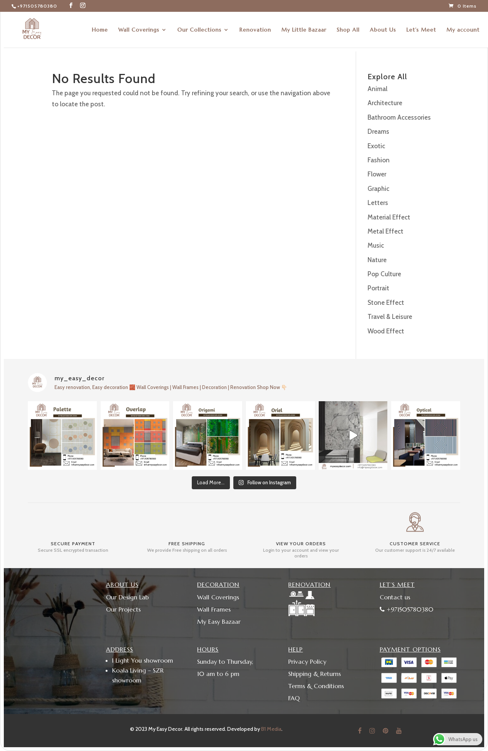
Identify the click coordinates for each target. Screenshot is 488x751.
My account (463, 30)
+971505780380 (37, 6)
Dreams (378, 131)
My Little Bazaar (303, 30)
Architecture (385, 103)
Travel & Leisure (390, 316)
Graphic (378, 188)
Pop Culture (384, 274)
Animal (377, 89)
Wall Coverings (138, 30)
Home (100, 30)
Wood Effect (386, 331)
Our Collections (199, 30)
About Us (383, 30)
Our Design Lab (127, 597)
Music (376, 245)
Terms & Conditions (316, 686)
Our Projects (123, 609)
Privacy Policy (307, 661)
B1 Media (271, 728)
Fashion (379, 160)
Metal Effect (385, 231)
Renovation (255, 30)
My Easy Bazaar (219, 621)
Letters (378, 203)
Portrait (378, 288)
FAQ (294, 698)
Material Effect (389, 217)
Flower (377, 174)
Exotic (376, 146)
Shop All (348, 30)
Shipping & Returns (314, 673)
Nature (377, 260)
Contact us (395, 597)
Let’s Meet (421, 30)
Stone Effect (386, 302)
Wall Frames (214, 609)
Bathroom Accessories (399, 117)
